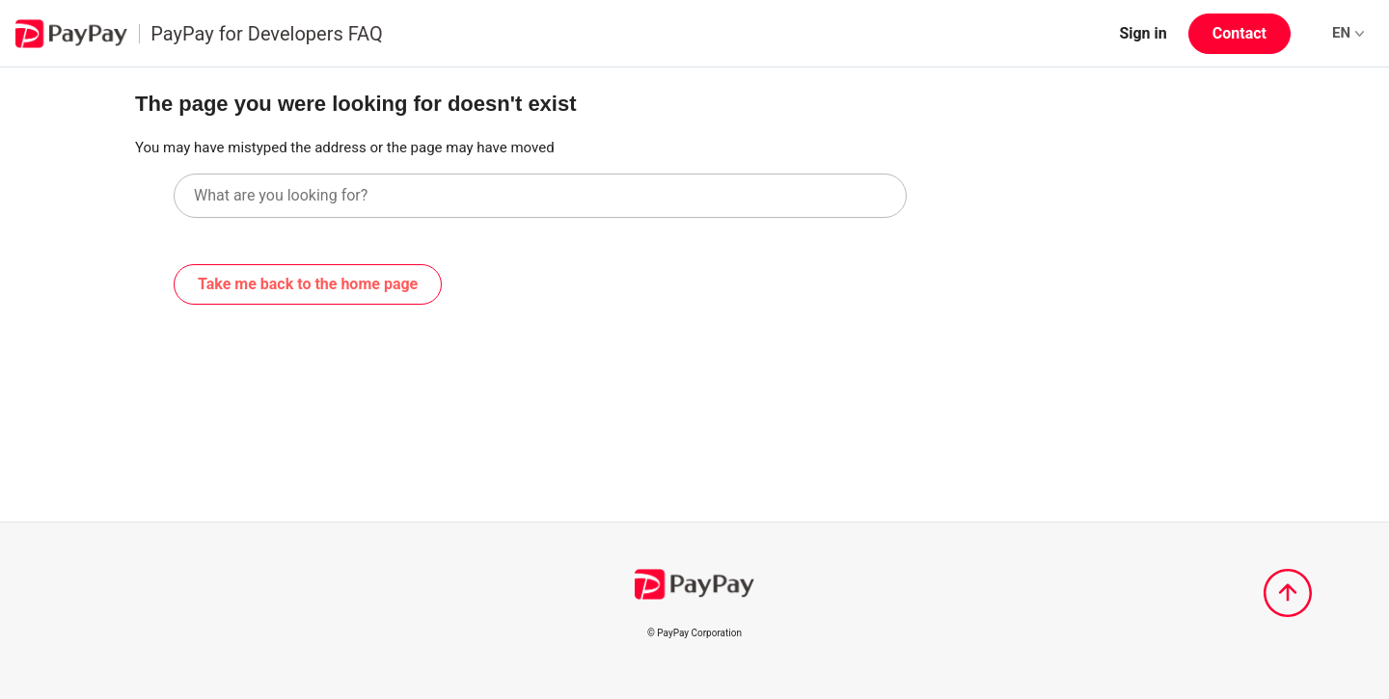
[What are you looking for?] (540, 196)
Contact (1239, 33)
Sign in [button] (1142, 33)
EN (1348, 32)
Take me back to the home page (308, 284)
